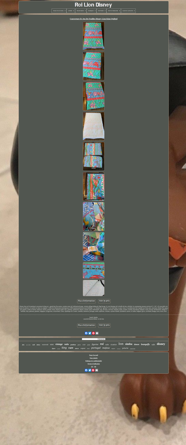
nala (66, 344)
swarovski (45, 345)
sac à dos (28, 345)
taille (107, 345)
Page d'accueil (93, 355)
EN (92, 366)
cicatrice (114, 345)
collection (118, 348)
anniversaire (132, 348)
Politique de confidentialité (93, 361)
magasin (113, 348)
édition (38, 345)
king (64, 347)
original (83, 348)
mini (52, 344)
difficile (77, 348)
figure (53, 348)
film (23, 345)
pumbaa (73, 345)
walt (33, 345)
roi (102, 344)
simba (128, 344)
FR (95, 366)
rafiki (153, 345)
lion (120, 344)
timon (136, 344)
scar (84, 345)
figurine (95, 344)
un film (58, 348)
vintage (59, 344)
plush (88, 345)
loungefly (145, 344)
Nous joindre (94, 358)
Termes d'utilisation (94, 364)
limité (88, 348)
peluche (125, 348)
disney (161, 344)
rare (70, 347)
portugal (96, 347)
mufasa (106, 347)
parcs (79, 345)
